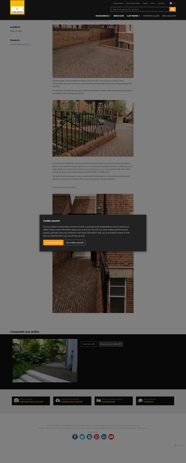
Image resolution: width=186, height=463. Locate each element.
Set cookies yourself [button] (74, 242)
